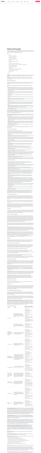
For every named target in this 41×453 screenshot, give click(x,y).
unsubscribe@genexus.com (27, 256)
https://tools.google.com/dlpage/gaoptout (19, 236)
